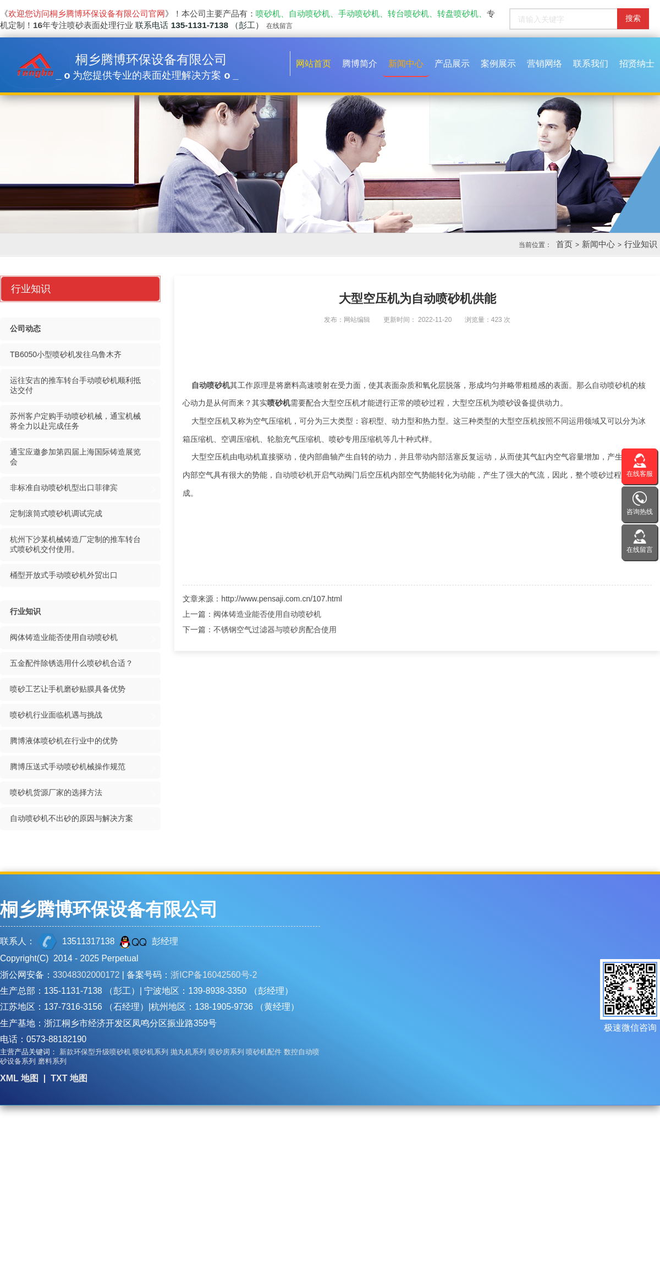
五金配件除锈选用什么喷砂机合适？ (71, 663)
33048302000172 (86, 974)
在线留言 (279, 26)
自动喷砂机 (210, 385)
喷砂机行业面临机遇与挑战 (56, 714)
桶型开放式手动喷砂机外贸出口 (64, 575)
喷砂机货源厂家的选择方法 (56, 792)
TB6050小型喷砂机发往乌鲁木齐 (66, 354)
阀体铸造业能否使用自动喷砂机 (267, 614)
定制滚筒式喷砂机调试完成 (56, 513)
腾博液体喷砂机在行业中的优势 (64, 740)
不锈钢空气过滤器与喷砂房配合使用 (275, 629)
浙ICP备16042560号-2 (213, 974)
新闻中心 (598, 244)
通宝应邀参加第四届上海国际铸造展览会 (75, 456)
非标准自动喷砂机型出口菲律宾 (64, 487)
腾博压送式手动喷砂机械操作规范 (67, 766)
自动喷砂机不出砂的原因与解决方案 (71, 818)
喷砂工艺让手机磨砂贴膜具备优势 (67, 689)
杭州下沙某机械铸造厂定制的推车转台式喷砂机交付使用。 (75, 544)
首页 (564, 244)
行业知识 (640, 244)
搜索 (633, 18)
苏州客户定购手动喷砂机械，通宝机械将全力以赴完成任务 (75, 421)
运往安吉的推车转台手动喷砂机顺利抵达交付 (75, 385)
